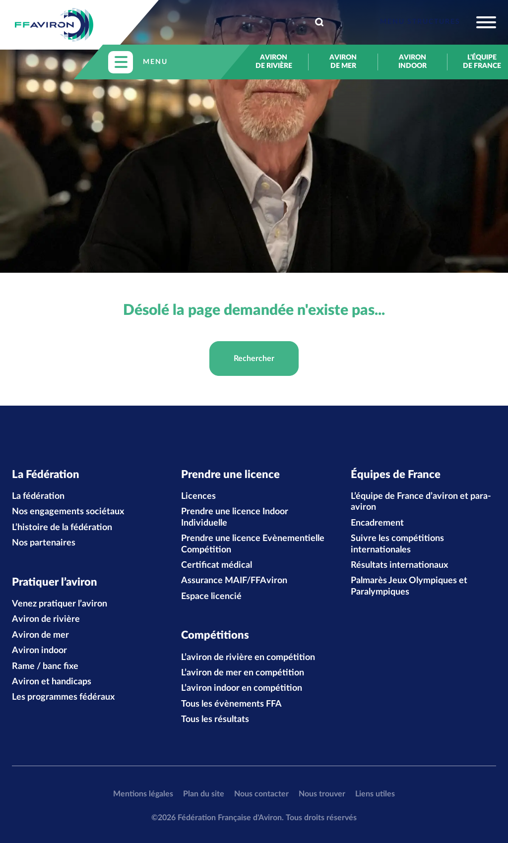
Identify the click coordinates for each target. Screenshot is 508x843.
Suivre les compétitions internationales (397, 544)
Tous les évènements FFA (231, 704)
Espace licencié (211, 596)
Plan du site (203, 794)
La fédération (38, 496)
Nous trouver (322, 794)
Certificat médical (216, 565)
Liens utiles (375, 794)
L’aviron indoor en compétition (241, 688)
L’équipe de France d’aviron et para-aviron (421, 502)
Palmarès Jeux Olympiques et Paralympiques (409, 586)
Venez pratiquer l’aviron (59, 604)
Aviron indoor (412, 61)
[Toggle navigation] (438, 22)
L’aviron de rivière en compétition (248, 657)
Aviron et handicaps (51, 681)
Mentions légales (143, 794)
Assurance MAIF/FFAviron (234, 580)
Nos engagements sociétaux (68, 511)
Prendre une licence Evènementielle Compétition (252, 544)
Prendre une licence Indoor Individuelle (234, 517)
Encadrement (377, 523)
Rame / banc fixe (45, 666)
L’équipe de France (482, 61)
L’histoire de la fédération (62, 527)
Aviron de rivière (273, 61)
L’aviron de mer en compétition (242, 672)
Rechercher (254, 358)
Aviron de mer (343, 61)
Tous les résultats (215, 719)
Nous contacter (261, 794)
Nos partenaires (43, 543)
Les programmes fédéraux (63, 697)
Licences (198, 496)
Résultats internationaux (399, 565)
